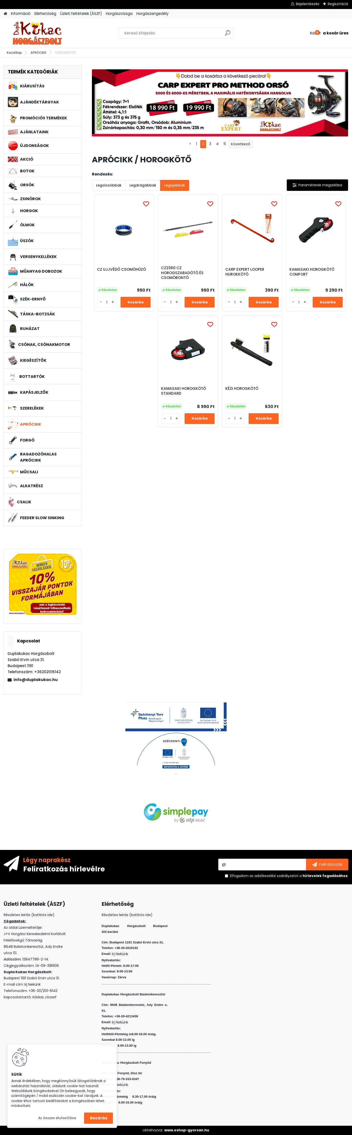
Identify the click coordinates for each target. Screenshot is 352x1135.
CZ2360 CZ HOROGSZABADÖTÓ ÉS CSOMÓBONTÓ (182, 273)
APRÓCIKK (38, 52)
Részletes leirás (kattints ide (28, 914)
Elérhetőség (45, 13)
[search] (228, 35)
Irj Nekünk (32, 984)
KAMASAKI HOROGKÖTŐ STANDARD (183, 391)
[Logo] (37, 33)
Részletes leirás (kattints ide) (127, 914)
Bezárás (98, 1118)
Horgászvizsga (119, 13)
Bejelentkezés (307, 3)
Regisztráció (338, 3)
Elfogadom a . (289, 875)
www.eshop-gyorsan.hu (186, 1130)
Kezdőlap (14, 52)
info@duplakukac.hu (35, 679)
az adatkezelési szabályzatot (274, 875)
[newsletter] (327, 864)
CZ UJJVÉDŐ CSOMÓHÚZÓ (121, 269)
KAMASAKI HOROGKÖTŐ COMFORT (311, 272)
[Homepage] (5, 14)
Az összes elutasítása (57, 1118)
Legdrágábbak (143, 185)
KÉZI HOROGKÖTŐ (241, 388)
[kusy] (106, 302)
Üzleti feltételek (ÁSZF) (81, 13)
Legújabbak (174, 185)
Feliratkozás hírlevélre (64, 868)
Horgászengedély (152, 13)
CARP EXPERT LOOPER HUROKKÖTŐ (244, 272)
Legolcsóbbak (108, 185)
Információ (21, 13)
